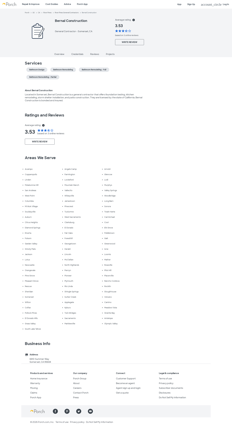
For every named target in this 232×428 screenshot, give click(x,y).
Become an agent (125, 383)
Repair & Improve (31, 4)
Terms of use (165, 378)
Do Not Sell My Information (172, 397)
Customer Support (126, 378)
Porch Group (79, 378)
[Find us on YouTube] (90, 411)
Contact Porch (80, 392)
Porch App (82, 4)
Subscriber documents (171, 388)
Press (76, 397)
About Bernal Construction (39, 90)
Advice (67, 4)
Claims (33, 392)
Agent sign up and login (128, 388)
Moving (34, 388)
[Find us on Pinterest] (67, 411)
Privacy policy (166, 383)
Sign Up (191, 4)
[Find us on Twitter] (78, 411)
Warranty (35, 383)
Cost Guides (51, 4)
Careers (77, 388)
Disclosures (164, 392)
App (179, 4)
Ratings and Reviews (44, 115)
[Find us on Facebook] (55, 411)
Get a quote (122, 392)
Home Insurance (38, 378)
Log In (215, 4)
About (76, 383)
